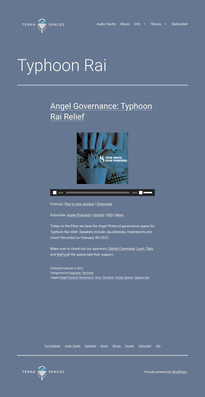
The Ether (87, 273)
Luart (140, 249)
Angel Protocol (69, 277)
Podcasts (75, 273)
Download (104, 204)
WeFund (63, 254)
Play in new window (79, 204)
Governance (86, 277)
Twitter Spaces (124, 277)
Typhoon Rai (141, 277)
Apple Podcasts (79, 215)
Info (137, 24)
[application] (102, 192)
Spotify (99, 215)
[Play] (54, 192)
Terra (98, 277)
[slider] (98, 192)
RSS (110, 215)
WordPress (179, 372)
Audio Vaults (106, 24)
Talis (149, 249)
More (119, 215)
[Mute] (140, 192)
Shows (156, 24)
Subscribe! (180, 24)
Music (125, 24)
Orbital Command (121, 249)
